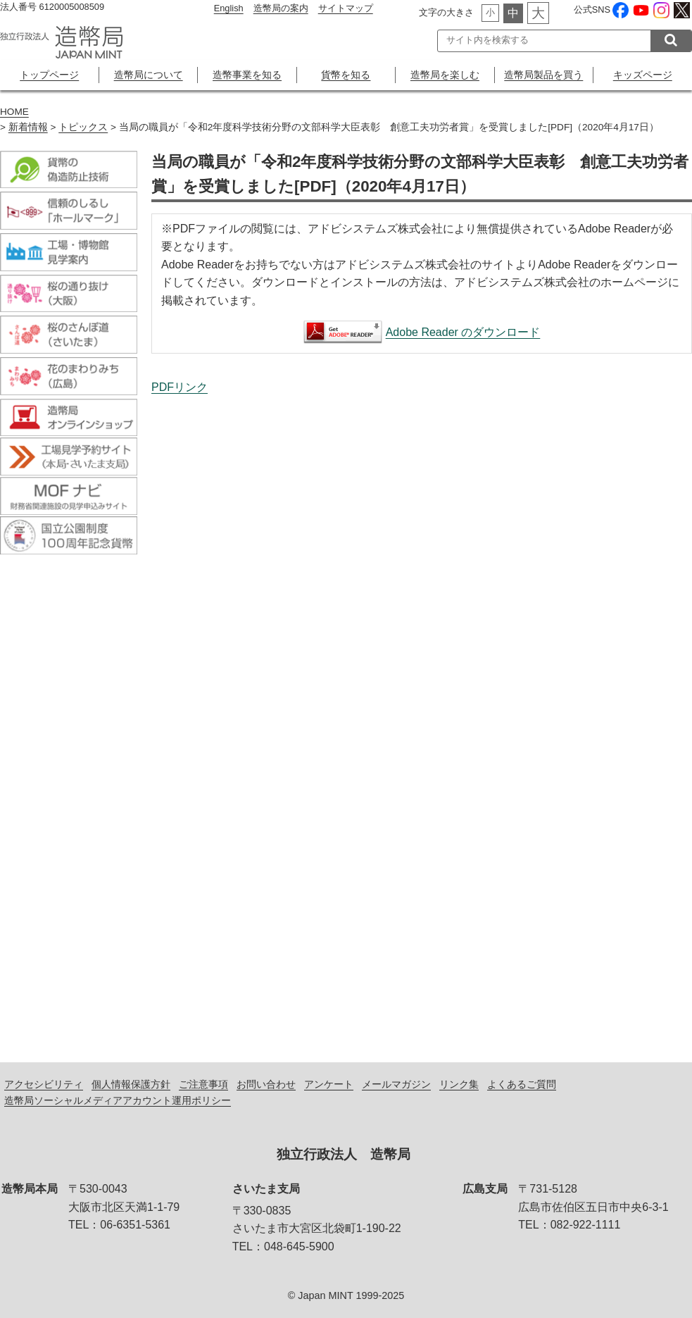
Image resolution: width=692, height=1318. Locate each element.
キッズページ (642, 74)
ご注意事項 (203, 1084)
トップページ (49, 74)
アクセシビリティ (43, 1084)
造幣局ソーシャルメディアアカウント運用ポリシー (117, 1100)
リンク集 (459, 1084)
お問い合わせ (266, 1084)
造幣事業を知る (247, 74)
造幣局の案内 (280, 8)
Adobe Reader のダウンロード (463, 332)
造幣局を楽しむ (444, 74)
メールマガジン (396, 1084)
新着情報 (28, 127)
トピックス (83, 127)
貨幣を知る (345, 74)
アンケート (328, 1084)
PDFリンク (179, 387)
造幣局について (148, 74)
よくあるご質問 (521, 1084)
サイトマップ (345, 8)
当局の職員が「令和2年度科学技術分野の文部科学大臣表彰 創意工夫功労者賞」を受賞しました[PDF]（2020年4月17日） (421, 713)
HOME (14, 111)
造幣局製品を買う (543, 74)
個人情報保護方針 (131, 1084)
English (229, 8)
